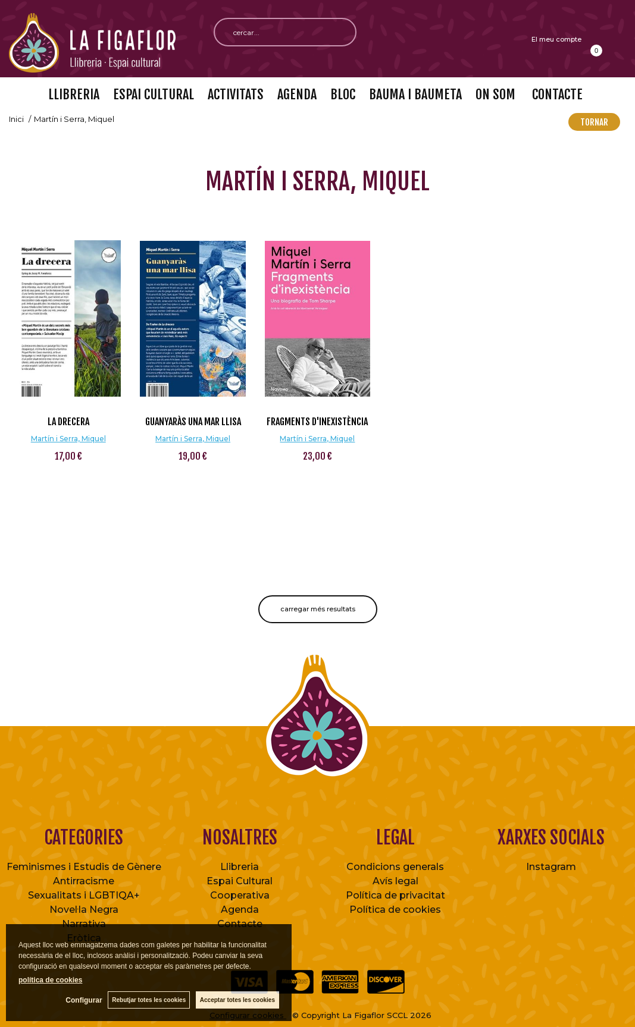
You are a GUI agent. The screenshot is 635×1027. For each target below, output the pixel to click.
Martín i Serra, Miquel (68, 438)
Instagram (551, 866)
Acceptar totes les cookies (237, 1000)
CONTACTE (556, 94)
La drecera (68, 422)
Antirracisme (83, 881)
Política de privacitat (395, 895)
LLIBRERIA (73, 94)
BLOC (342, 94)
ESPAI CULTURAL (153, 94)
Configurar (83, 1000)
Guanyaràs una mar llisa (193, 422)
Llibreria (239, 866)
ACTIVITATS (236, 94)
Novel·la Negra (83, 909)
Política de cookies (395, 909)
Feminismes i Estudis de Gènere (84, 866)
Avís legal (395, 881)
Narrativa (84, 923)
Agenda (240, 909)
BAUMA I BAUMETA (415, 94)
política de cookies (50, 980)
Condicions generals (395, 866)
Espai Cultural (240, 881)
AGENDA (297, 94)
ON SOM (495, 94)
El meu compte (556, 39)
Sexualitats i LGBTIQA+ (84, 895)
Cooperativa (240, 895)
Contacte (239, 923)
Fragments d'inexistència (317, 422)
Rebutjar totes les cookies (149, 1000)
